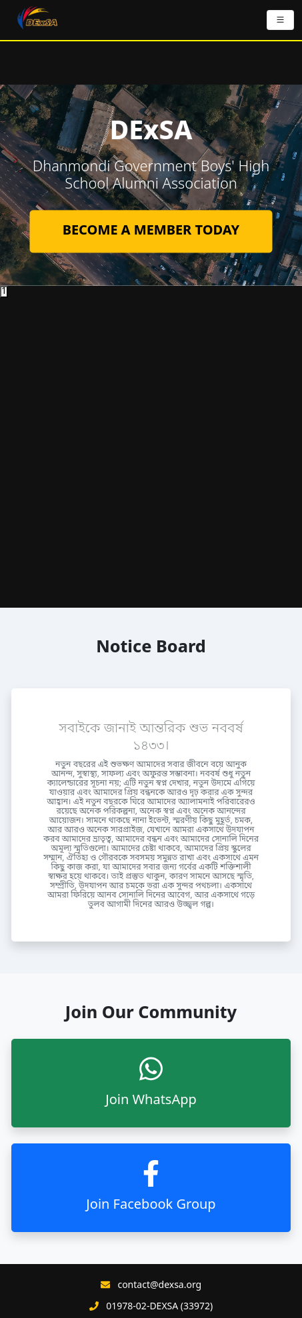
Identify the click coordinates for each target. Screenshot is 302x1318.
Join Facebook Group (150, 1187)
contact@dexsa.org (159, 1286)
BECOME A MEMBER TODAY (151, 232)
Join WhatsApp (151, 1082)
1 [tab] (4, 292)
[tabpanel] (151, 185)
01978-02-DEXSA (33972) (159, 1307)
